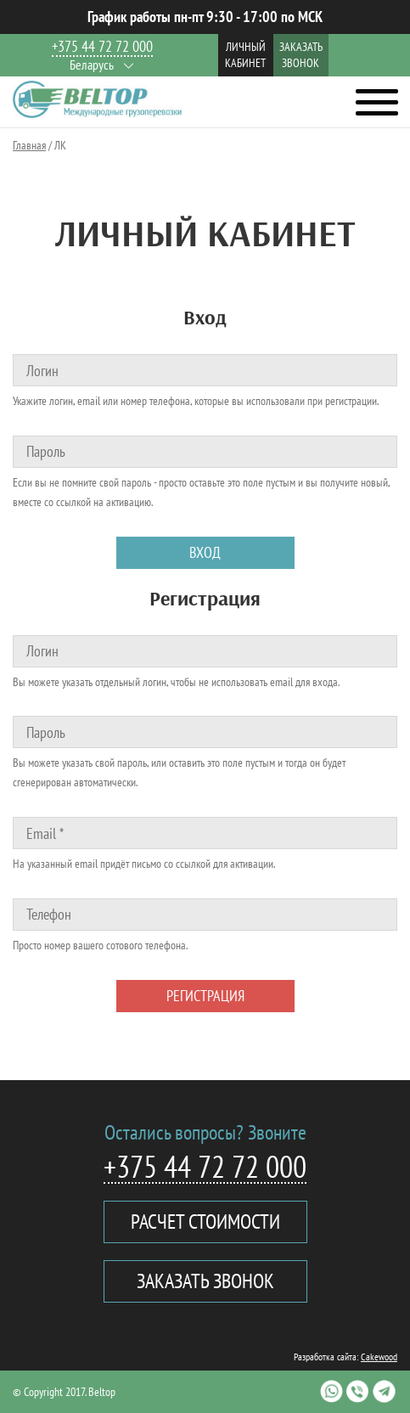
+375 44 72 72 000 (102, 47)
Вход (205, 552)
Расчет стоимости (205, 1221)
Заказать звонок (301, 54)
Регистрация (205, 995)
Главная (29, 145)
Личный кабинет (245, 54)
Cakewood (379, 1356)
